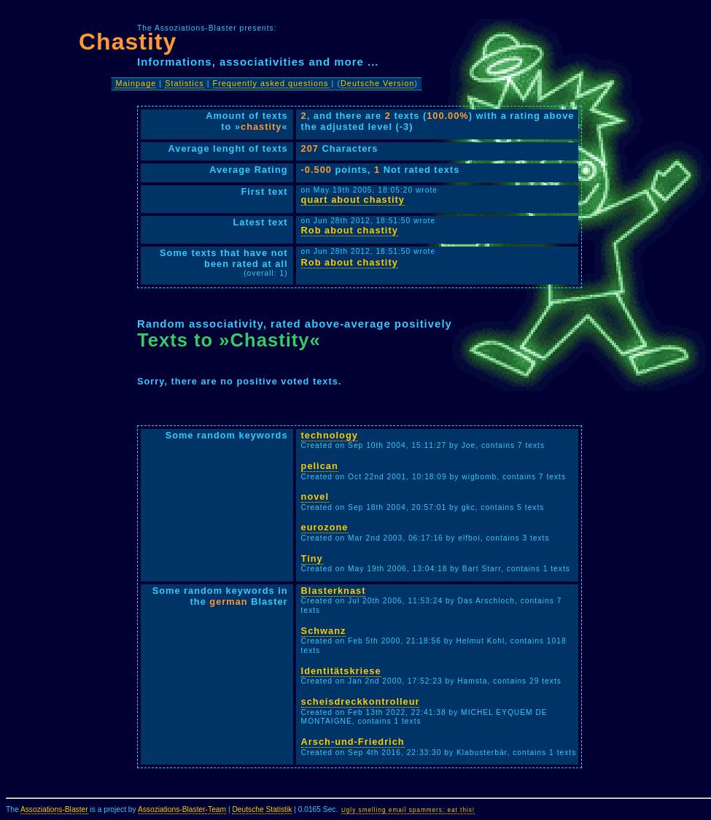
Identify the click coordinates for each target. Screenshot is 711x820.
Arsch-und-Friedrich (353, 741)
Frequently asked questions (271, 83)
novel (315, 496)
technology (329, 435)
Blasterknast (333, 590)
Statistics (184, 83)
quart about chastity (353, 199)
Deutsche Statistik (262, 809)
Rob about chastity (349, 230)
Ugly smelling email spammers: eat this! (408, 810)
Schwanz (323, 630)
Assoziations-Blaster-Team (182, 809)
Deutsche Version (377, 83)
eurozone (325, 527)
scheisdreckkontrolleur (360, 701)
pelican (319, 465)
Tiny (312, 558)
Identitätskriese (341, 670)
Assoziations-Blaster (54, 809)
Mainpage (135, 83)
